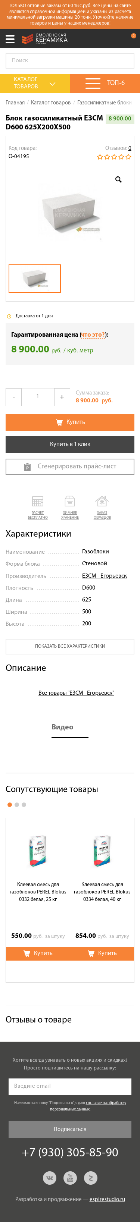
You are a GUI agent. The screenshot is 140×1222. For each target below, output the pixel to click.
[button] (38, 508)
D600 (88, 588)
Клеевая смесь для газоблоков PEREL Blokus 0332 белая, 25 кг (38, 892)
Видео (63, 727)
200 (86, 624)
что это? (93, 335)
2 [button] (17, 804)
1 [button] (9, 804)
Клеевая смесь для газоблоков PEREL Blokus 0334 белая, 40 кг (102, 892)
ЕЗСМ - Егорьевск (104, 576)
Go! (124, 61)
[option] (70, 212)
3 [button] (24, 804)
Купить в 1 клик (70, 444)
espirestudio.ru (107, 1200)
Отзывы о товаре (39, 1020)
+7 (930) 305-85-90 (115, 39)
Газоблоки (95, 552)
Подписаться (70, 1130)
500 (86, 612)
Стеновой (94, 564)
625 (86, 600)
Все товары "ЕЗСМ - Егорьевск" (76, 693)
